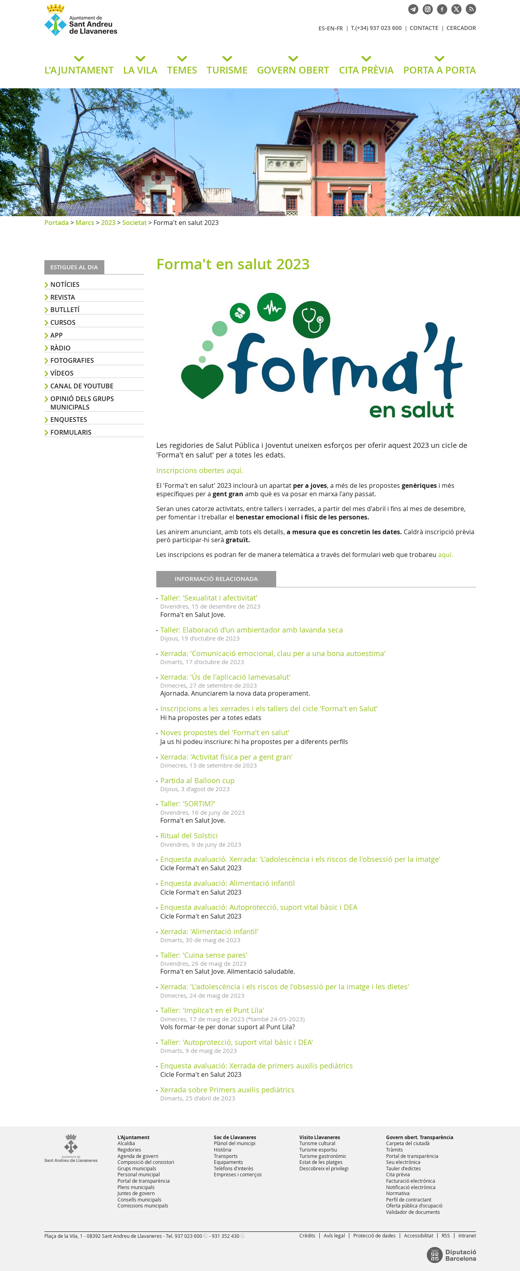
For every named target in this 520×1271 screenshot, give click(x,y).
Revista (62, 297)
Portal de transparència (144, 1181)
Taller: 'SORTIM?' (187, 803)
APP (56, 335)
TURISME (227, 70)
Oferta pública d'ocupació (414, 1205)
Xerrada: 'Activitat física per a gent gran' (226, 757)
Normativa (398, 1193)
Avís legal (334, 1235)
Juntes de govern (136, 1193)
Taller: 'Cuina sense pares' (203, 955)
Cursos (63, 322)
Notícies (65, 284)
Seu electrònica (403, 1162)
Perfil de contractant (408, 1199)
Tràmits (394, 1149)
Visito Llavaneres (319, 1137)
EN (331, 28)
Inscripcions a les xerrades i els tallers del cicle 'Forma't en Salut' (269, 708)
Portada (56, 222)
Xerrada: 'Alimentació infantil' (209, 931)
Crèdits (307, 1235)
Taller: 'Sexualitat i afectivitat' (208, 598)
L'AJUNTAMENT (79, 70)
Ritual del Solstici (189, 835)
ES (322, 28)
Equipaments (228, 1162)
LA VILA (140, 70)
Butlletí (65, 309)
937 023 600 (188, 1236)
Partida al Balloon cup (197, 780)
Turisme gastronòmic (323, 1156)
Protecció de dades (374, 1235)
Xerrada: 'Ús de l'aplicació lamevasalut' (225, 677)
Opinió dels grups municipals (82, 403)
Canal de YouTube (82, 386)
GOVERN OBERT (293, 70)
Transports (226, 1156)
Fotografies (72, 360)
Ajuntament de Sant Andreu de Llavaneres (138, 35)
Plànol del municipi (234, 1143)
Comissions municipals (143, 1205)
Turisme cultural (317, 1143)
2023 (108, 222)
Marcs (85, 222)
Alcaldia (126, 1143)
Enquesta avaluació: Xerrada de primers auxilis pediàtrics (256, 1065)
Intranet (467, 1235)
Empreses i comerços (238, 1174)
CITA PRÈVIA (366, 70)
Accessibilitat (418, 1235)
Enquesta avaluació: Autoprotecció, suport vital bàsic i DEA (258, 907)
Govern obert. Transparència (419, 1137)
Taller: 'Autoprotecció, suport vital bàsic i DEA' (236, 1042)
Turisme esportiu (318, 1149)
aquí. (445, 554)
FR (340, 28)
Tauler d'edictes (403, 1168)
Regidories (129, 1149)
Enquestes (68, 419)
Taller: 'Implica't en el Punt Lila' (212, 1010)
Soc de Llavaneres (235, 1137)
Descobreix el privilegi (324, 1168)
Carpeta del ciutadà (408, 1143)
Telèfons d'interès (233, 1168)
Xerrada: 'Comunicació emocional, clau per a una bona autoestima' (273, 653)
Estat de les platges (321, 1162)
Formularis (71, 432)
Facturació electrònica (410, 1181)
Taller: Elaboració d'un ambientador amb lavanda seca (251, 630)
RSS (446, 1235)
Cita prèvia (398, 1174)
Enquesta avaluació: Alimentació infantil (227, 883)
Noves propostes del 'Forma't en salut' (224, 732)
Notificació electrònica (411, 1187)
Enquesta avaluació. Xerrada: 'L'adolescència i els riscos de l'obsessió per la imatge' (300, 859)
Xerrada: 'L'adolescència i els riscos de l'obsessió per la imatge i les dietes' (284, 986)
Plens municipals (136, 1187)
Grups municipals (137, 1168)
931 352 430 (225, 1236)
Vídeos (62, 373)
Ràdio (60, 348)
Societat (134, 222)
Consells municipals (139, 1199)
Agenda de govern (138, 1156)
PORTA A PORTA (439, 70)
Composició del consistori (146, 1162)
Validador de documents (413, 1212)
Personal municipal (139, 1174)
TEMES (182, 70)
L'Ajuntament (133, 1137)
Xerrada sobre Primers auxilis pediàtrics (227, 1089)
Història (222, 1149)
